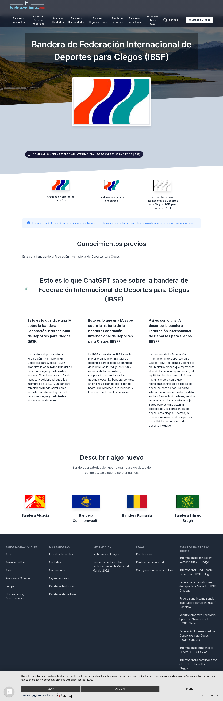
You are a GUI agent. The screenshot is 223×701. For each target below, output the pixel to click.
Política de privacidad (150, 562)
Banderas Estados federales (38, 20)
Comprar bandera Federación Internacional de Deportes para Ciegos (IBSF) (84, 154)
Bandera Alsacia (35, 515)
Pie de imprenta (146, 554)
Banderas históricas (118, 20)
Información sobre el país (152, 20)
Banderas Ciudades (58, 20)
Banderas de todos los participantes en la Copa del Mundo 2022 (111, 566)
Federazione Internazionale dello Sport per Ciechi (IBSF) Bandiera (197, 603)
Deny (50, 689)
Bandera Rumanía (137, 515)
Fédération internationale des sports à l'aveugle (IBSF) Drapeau (198, 586)
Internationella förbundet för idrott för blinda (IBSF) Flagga (198, 664)
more (190, 689)
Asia (8, 570)
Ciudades (55, 562)
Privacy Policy (214, 695)
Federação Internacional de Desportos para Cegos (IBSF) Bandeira (197, 635)
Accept (120, 689)
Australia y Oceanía (18, 578)
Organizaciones (59, 578)
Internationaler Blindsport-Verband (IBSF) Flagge (196, 560)
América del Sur (15, 562)
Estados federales (61, 554)
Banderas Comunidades (76, 20)
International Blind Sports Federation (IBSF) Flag (196, 572)
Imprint (204, 695)
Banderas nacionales (18, 20)
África (9, 554)
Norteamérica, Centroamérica (15, 596)
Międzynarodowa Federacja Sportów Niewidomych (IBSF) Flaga (197, 619)
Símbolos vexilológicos (107, 554)
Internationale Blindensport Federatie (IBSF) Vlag (197, 650)
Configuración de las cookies (154, 570)
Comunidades (58, 570)
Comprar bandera (199, 20)
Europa (10, 586)
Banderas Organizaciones (98, 20)
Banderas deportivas (134, 20)
